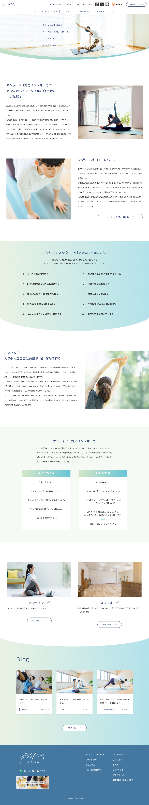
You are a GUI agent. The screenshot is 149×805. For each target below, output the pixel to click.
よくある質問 (117, 759)
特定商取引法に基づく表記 (123, 780)
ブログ (115, 765)
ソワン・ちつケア (91, 759)
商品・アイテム (91, 765)
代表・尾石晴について (93, 770)
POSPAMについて (120, 754)
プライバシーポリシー (121, 775)
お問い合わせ (118, 770)
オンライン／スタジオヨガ (95, 754)
